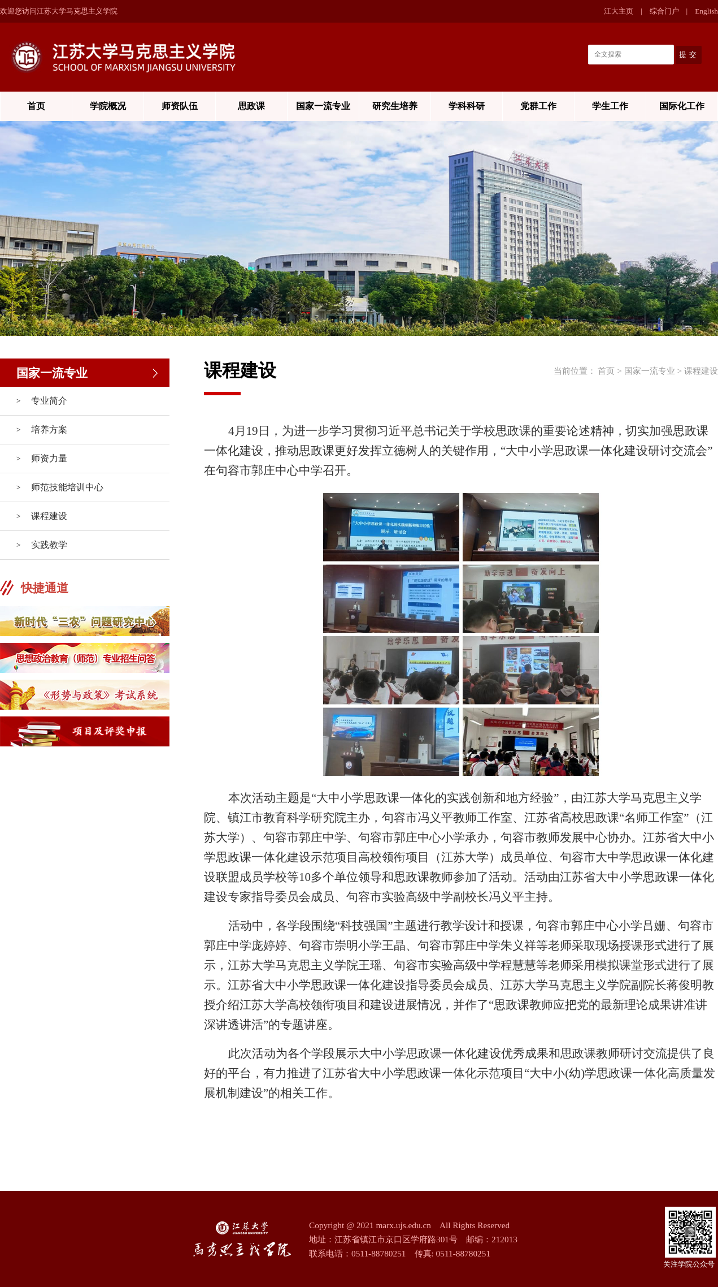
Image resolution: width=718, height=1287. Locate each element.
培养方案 (49, 429)
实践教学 (49, 545)
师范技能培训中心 (67, 487)
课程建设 (49, 516)
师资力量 (49, 458)
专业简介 (49, 400)
